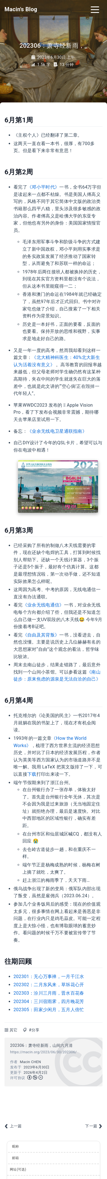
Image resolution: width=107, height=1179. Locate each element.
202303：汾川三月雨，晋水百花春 (48, 993)
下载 (32, 774)
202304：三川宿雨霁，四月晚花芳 (48, 1001)
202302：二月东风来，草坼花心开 (48, 984)
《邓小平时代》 (43, 187)
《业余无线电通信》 (43, 605)
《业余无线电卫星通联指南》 (57, 431)
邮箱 (15, 1158)
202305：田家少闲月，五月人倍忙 (48, 1009)
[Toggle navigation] (95, 9)
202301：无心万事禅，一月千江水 (48, 976)
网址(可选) (18, 1169)
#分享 (34, 1030)
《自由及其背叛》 (41, 635)
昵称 (15, 1146)
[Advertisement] (53, 1103)
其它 (14, 1030)
